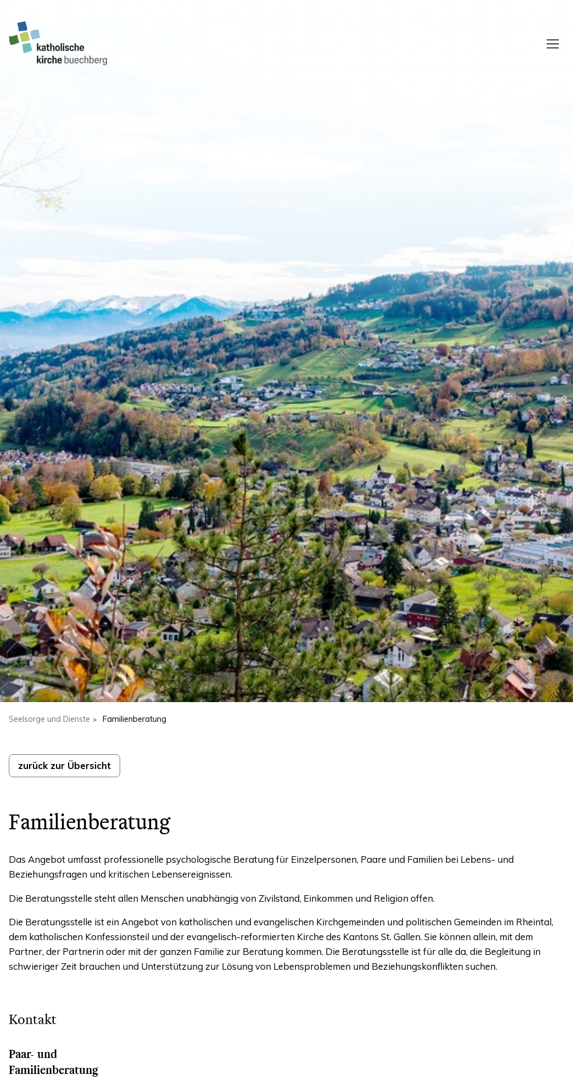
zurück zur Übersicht (64, 765)
